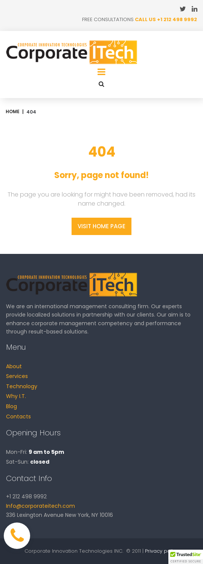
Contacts (18, 416)
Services (17, 376)
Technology (21, 386)
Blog (11, 406)
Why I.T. (16, 396)
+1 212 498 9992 (177, 19)
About (14, 366)
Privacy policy (162, 551)
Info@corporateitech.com (40, 506)
